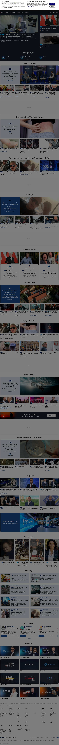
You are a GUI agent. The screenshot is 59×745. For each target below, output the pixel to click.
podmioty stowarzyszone (16, 2)
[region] (29, 5)
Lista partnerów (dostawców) (30, 6)
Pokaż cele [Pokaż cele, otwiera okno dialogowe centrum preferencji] (52, 6)
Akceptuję (52, 3)
